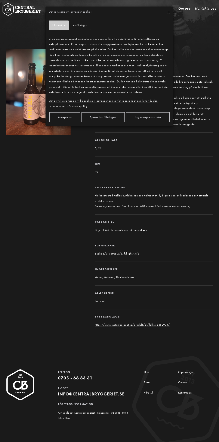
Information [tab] (59, 25)
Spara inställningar (103, 117)
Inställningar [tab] (80, 25)
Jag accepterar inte (148, 117)
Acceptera (65, 117)
